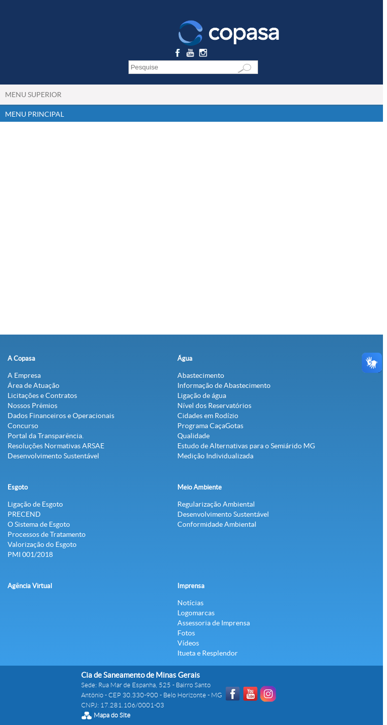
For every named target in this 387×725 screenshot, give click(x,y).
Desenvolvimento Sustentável (53, 456)
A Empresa (24, 375)
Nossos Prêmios (32, 405)
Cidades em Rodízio (207, 416)
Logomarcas (196, 613)
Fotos (186, 633)
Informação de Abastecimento (224, 385)
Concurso (23, 426)
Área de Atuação (33, 385)
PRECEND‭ (24, 514)
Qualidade (193, 436)
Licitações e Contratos (42, 395)
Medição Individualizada (215, 456)
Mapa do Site (112, 715)
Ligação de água (201, 395)
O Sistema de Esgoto (39, 524)
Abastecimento (200, 375)
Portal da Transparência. (46, 436)
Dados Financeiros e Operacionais (61, 416)
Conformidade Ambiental (216, 524)
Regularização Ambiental (216, 504)
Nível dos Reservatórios (214, 405)
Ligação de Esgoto (35, 504)
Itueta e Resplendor (207, 653)
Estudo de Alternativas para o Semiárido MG (246, 446)
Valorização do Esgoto (42, 544)
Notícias (190, 603)
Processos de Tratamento (47, 534)
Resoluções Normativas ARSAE (56, 446)
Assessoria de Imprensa (213, 623)
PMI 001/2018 (30, 554)
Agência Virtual (30, 586)
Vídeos (188, 643)
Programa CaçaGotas (210, 426)
